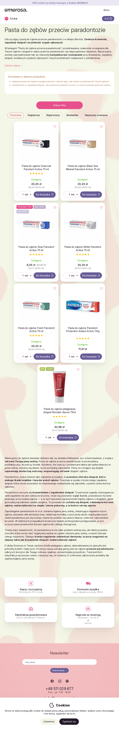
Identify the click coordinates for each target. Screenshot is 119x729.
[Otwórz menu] (107, 10)
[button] (108, 18)
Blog (45, 663)
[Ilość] (19, 198)
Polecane (15, 115)
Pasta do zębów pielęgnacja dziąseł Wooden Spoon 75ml (59, 349)
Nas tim (8, 670)
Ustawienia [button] (48, 721)
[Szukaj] (12, 18)
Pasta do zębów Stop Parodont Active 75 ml (96, 167)
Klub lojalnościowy (90, 670)
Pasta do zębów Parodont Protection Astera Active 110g (96, 260)
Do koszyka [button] (22, 204)
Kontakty (9, 674)
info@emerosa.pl (59, 647)
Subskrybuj (59, 619)
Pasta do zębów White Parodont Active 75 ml (22, 259)
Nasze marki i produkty (17, 667)
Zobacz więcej (13, 65)
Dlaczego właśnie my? (54, 667)
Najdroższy (53, 115)
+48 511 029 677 (59, 638)
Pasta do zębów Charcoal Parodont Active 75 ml (22, 168)
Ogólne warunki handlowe (94, 667)
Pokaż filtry (59, 105)
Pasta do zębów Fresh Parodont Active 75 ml (59, 259)
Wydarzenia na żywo (16, 678)
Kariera (8, 663)
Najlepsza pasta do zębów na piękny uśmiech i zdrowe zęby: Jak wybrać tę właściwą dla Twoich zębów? (60, 81)
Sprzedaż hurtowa (52, 659)
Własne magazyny (52, 670)
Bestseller (72, 115)
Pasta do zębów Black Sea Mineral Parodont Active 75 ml (59, 168)
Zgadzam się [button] (69, 721)
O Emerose (10, 659)
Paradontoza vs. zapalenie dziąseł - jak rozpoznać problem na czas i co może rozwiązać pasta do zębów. (61, 85)
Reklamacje (87, 663)
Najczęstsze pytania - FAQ (94, 674)
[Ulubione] (36, 127)
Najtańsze (34, 115)
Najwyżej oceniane (96, 115)
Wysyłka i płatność (90, 659)
